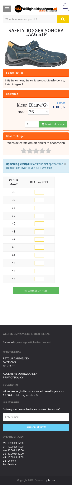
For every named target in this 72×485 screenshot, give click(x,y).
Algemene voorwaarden (20, 373)
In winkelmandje (53, 124)
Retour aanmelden (16, 358)
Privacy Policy (13, 377)
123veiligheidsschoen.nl (34, 334)
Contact (9, 366)
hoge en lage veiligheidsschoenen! (31, 342)
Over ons (9, 362)
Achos (51, 480)
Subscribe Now (36, 427)
